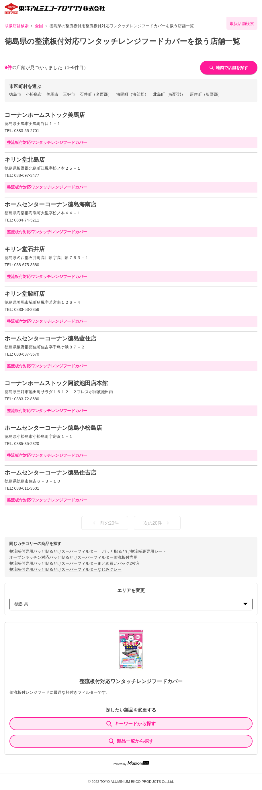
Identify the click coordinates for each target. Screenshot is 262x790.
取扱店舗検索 (17, 25)
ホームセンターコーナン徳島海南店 (50, 204)
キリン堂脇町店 (25, 294)
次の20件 (157, 523)
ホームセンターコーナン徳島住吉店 (50, 472)
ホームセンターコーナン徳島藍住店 (50, 338)
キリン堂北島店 (25, 159)
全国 (39, 25)
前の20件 (105, 523)
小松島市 (34, 94)
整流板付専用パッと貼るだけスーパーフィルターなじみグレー (65, 569)
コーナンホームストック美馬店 (45, 115)
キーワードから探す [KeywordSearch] (131, 724)
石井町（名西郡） (96, 94)
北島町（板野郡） (169, 94)
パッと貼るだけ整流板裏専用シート (134, 551)
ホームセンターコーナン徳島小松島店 (53, 428)
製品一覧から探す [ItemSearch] (131, 741)
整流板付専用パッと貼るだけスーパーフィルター (53, 551)
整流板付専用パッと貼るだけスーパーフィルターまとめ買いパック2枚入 (74, 563)
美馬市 (52, 94)
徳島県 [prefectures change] (131, 604)
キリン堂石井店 (25, 249)
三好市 (69, 94)
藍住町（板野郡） (206, 94)
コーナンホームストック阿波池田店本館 (56, 383)
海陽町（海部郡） (132, 94)
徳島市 (15, 94)
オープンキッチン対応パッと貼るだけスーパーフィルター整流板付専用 (73, 557)
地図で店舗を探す (229, 67)
